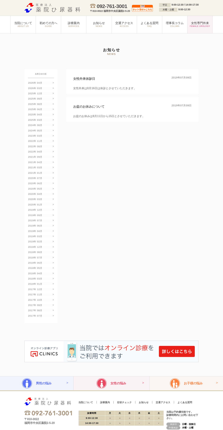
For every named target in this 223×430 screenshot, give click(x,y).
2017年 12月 (35, 273)
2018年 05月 (35, 253)
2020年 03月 (35, 190)
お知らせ (144, 383)
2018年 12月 (35, 234)
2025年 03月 (35, 117)
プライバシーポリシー (33, 422)
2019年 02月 (35, 229)
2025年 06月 (35, 107)
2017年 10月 (35, 283)
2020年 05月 (35, 180)
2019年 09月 (35, 205)
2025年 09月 (35, 97)
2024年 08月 (35, 122)
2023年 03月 (35, 131)
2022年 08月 (35, 141)
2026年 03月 (35, 87)
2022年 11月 (35, 136)
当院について (85, 383)
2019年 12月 (35, 200)
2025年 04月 (35, 112)
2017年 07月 (35, 297)
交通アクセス (163, 383)
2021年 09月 (35, 151)
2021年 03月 (35, 161)
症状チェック (124, 383)
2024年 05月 (35, 126)
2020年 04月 (35, 185)
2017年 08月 (35, 292)
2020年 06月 (35, 175)
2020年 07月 (35, 170)
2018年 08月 (35, 239)
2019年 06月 (35, 214)
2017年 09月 (35, 287)
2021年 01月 (35, 165)
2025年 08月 (35, 102)
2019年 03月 (35, 224)
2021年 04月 (35, 156)
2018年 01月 (35, 268)
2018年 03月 (35, 263)
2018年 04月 (35, 258)
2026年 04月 (35, 83)
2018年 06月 (35, 248)
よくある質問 (185, 383)
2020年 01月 (35, 195)
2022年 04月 (35, 146)
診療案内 (105, 383)
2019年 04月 (35, 219)
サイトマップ (50, 422)
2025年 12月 (35, 92)
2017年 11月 (35, 278)
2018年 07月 (35, 244)
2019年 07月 (35, 209)
